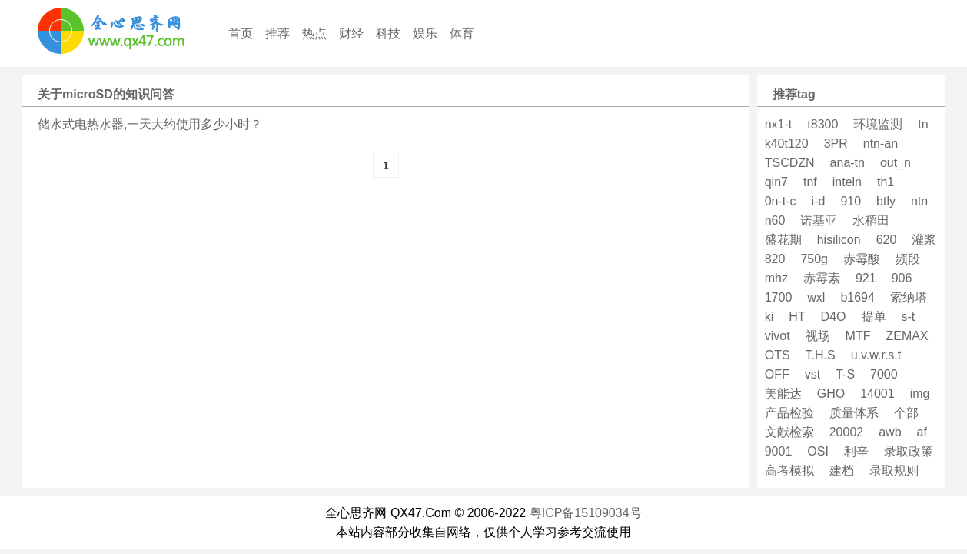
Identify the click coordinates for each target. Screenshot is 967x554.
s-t (908, 316)
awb (890, 432)
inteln (847, 182)
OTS (777, 355)
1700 (779, 297)
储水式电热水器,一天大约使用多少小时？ (150, 124)
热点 (314, 33)
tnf (810, 182)
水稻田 (870, 220)
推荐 (277, 33)
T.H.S (821, 355)
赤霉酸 (861, 258)
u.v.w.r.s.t (876, 355)
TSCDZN (790, 162)
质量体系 (854, 412)
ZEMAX (907, 335)
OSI (818, 451)
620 (886, 239)
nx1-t (779, 124)
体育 (462, 33)
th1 (885, 182)
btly (886, 201)
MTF (858, 335)
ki (769, 316)
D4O (833, 316)
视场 (818, 335)
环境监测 (877, 124)
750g (814, 258)
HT (797, 316)
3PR (836, 143)
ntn (919, 201)
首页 (240, 33)
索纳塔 (908, 297)
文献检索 (789, 432)
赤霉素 (821, 278)
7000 (884, 374)
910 (850, 201)
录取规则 (894, 470)
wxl (816, 297)
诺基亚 (818, 220)
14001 (877, 393)
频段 (908, 258)
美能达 (783, 393)
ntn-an (880, 143)
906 (902, 278)
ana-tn (847, 162)
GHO (831, 393)
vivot (777, 335)
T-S (845, 374)
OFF (777, 374)
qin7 (776, 182)
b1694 (857, 297)
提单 (874, 316)
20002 (846, 432)
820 (775, 258)
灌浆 (924, 239)
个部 (906, 412)
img (920, 393)
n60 (775, 220)
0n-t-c (780, 201)
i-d (819, 201)
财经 (351, 33)
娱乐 (425, 33)
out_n (895, 162)
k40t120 (787, 143)
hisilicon (839, 239)
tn (923, 124)
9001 (779, 451)
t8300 (822, 124)
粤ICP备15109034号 (586, 512)
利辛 (856, 451)
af (922, 432)
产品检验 (789, 412)
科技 (388, 33)
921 (866, 278)
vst (812, 374)
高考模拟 (789, 470)
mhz (776, 278)
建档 (841, 470)
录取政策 (908, 451)
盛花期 (783, 239)
